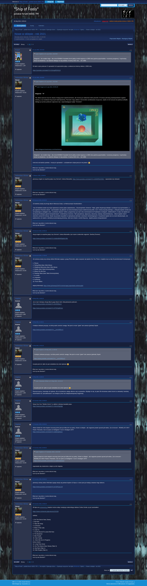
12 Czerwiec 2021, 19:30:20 (40, 400)
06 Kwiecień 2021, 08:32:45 (40, 200)
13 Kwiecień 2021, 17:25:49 (40, 255)
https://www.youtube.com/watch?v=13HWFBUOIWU (88, 179)
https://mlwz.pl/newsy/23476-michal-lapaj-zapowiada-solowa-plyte (63, 285)
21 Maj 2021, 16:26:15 (38, 377)
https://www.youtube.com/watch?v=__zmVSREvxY (48, 329)
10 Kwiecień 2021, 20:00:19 (40, 230)
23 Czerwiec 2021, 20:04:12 (40, 479)
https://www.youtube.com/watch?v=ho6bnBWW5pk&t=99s (50, 238)
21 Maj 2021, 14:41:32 (38, 345)
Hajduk (18, 298)
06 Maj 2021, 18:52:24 (38, 298)
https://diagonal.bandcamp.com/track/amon (48, 149)
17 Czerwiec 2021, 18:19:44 (40, 424)
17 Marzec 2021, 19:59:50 (39, 175)
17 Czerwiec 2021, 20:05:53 (40, 447)
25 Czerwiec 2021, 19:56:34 (40, 503)
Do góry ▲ (132, 581)
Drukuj (130, 44)
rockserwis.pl (44, 507)
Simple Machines (26, 581)
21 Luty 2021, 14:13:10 (38, 49)
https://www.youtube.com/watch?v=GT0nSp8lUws (48, 308)
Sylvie (82, 29)
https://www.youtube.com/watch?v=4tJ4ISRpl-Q (47, 304)
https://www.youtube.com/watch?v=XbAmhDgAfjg (48, 406)
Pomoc (117, 581)
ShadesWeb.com (26, 583)
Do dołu (16, 44)
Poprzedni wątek (115, 38)
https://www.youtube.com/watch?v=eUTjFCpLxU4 (48, 487)
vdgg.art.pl (105, 21)
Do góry (16, 562)
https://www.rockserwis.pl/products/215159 (45, 511)
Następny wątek (127, 38)
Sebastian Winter (21, 78)
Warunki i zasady (124, 581)
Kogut (17, 50)
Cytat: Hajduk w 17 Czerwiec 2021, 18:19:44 (48, 452)
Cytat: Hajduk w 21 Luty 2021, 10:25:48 (46, 54)
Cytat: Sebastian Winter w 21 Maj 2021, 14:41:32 (49, 381)
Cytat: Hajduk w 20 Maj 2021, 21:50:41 (46, 349)
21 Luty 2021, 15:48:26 (38, 77)
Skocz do (106, 570)
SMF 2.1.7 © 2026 (16, 581)
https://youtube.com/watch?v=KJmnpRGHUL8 (47, 70)
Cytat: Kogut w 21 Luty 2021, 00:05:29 (47, 87)
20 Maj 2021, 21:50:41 (38, 322)
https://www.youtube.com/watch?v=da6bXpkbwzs (48, 432)
